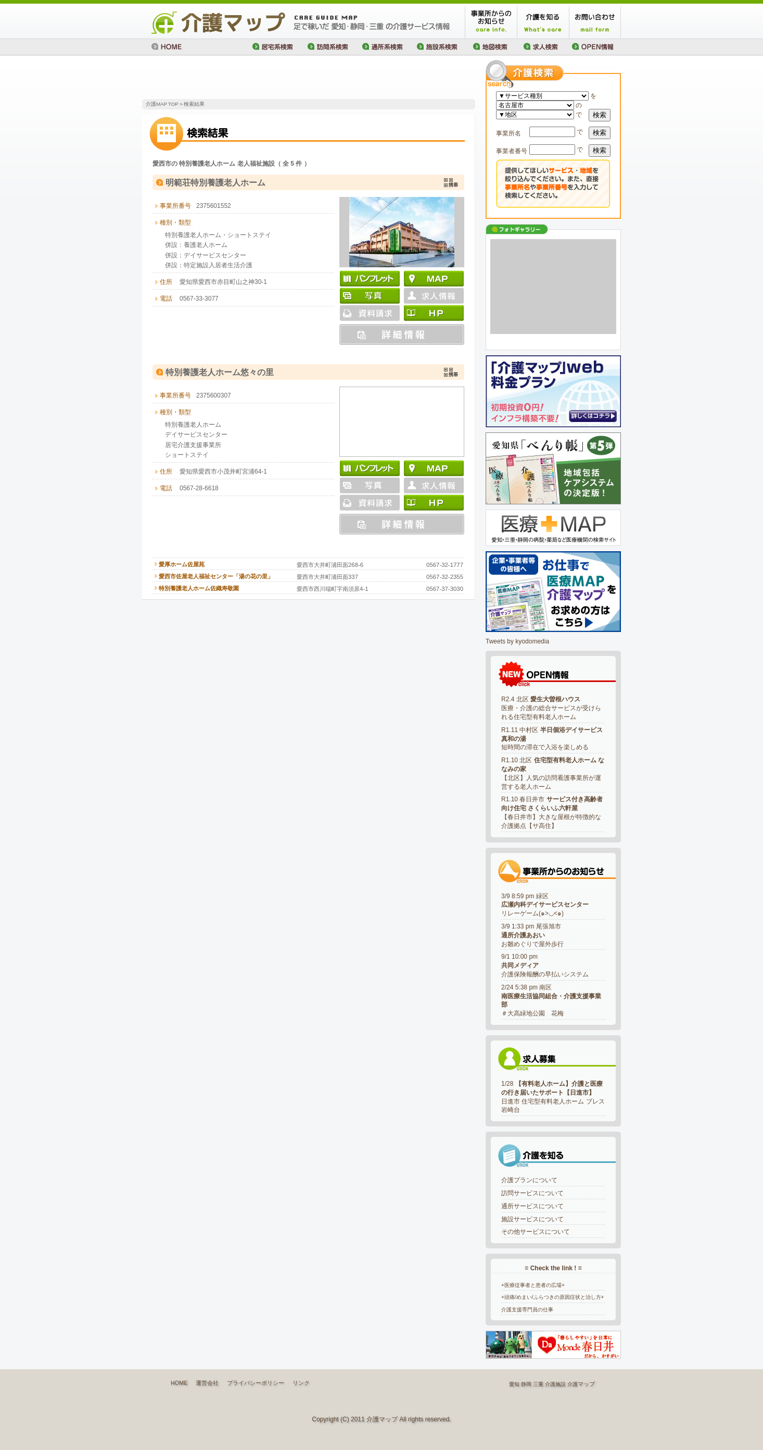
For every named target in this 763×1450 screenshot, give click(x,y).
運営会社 (207, 1383)
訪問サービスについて (532, 1193)
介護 (572, 1384)
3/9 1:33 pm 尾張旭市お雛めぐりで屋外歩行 (532, 935)
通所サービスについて (532, 1206)
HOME (179, 1383)
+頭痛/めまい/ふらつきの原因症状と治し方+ (552, 1297)
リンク (301, 1383)
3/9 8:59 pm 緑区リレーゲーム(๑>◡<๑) (545, 905)
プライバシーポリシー (255, 1383)
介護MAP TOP (162, 104)
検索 (599, 115)
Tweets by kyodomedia (517, 641)
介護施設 (555, 1384)
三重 (538, 1384)
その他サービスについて (535, 1231)
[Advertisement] (264, 78)
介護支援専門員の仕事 (527, 1309)
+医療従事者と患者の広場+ (533, 1285)
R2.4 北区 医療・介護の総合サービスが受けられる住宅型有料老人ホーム (551, 708)
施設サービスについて (532, 1219)
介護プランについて (529, 1180)
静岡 (526, 1384)
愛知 (514, 1384)
